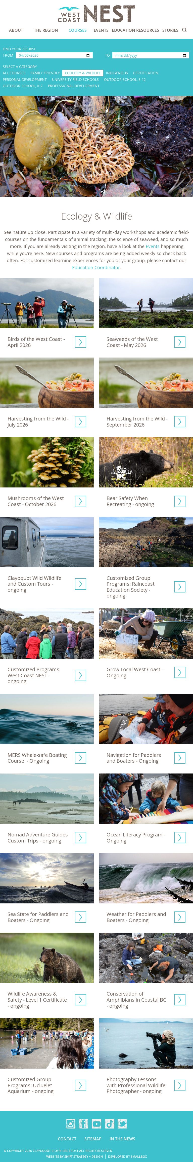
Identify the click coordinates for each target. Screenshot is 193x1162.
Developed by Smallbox (127, 1156)
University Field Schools (75, 79)
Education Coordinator (96, 267)
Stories (170, 30)
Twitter (122, 1124)
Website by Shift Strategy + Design (74, 1156)
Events (101, 30)
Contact (67, 1139)
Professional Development (74, 85)
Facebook (83, 1124)
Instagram (70, 1124)
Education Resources (135, 30)
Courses (78, 30)
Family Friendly (45, 73)
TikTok (109, 1124)
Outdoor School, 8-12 (125, 79)
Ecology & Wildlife (83, 73)
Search (184, 30)
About (16, 30)
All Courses (14, 73)
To (107, 55)
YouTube (96, 1124)
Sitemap (93, 1139)
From (8, 55)
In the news (122, 1139)
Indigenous (117, 73)
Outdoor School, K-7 (23, 85)
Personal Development (25, 79)
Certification (145, 73)
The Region (46, 30)
